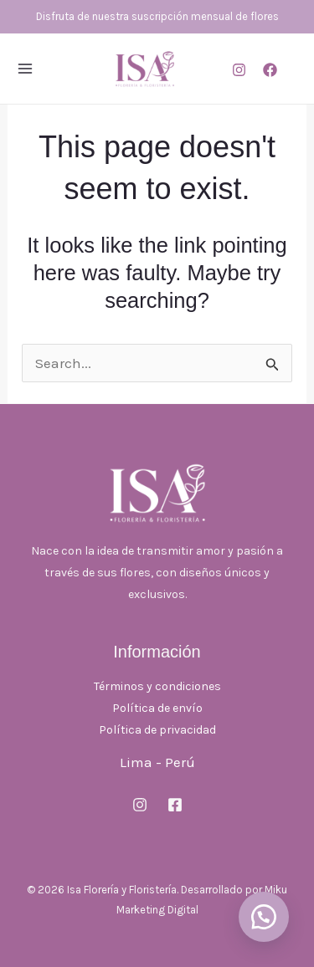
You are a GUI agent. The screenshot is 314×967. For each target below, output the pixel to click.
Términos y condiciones (157, 686)
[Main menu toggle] (25, 68)
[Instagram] (239, 70)
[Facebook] (270, 70)
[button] (264, 917)
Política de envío (157, 708)
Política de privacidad (157, 730)
